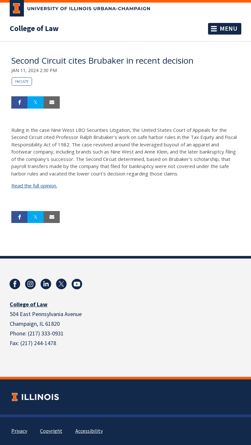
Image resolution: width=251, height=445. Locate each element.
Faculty (21, 81)
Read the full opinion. (34, 185)
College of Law (34, 29)
